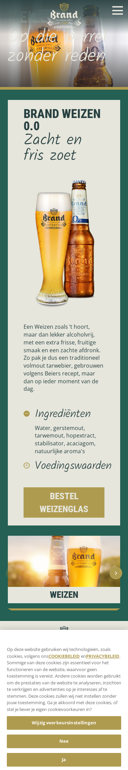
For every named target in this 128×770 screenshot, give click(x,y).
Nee (64, 744)
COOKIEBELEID (64, 659)
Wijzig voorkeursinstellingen (64, 726)
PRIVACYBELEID (102, 659)
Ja (64, 762)
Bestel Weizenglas (64, 502)
